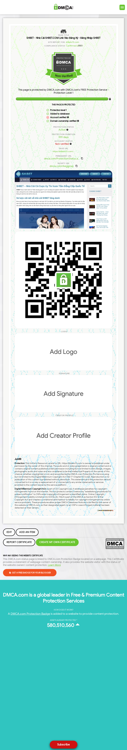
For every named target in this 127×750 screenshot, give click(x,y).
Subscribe (63, 744)
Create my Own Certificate (57, 542)
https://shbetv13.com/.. (63, 151)
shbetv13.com (72, 42)
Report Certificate (19, 542)
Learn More (54, 565)
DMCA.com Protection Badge (30, 613)
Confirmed (74, 45)
